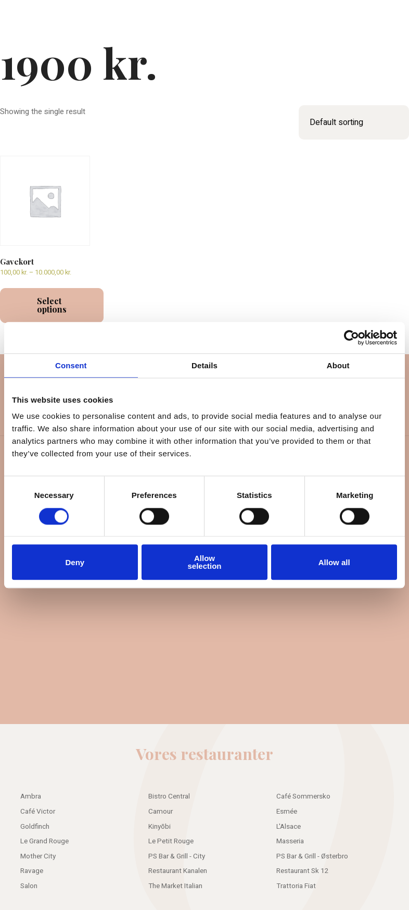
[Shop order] (354, 122)
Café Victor (37, 811)
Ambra (30, 796)
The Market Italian (175, 886)
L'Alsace (288, 826)
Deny (74, 562)
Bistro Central (169, 796)
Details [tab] (204, 365)
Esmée (286, 811)
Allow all (334, 562)
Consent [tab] (71, 365)
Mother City (38, 856)
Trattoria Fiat (296, 886)
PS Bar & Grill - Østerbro (312, 856)
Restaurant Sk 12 (302, 871)
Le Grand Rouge (44, 841)
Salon (28, 886)
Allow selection (204, 562)
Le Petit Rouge (171, 841)
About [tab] (338, 365)
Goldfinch (34, 826)
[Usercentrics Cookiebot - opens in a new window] (351, 337)
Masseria (290, 841)
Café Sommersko (303, 796)
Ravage (31, 871)
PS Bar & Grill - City (176, 856)
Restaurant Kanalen (177, 871)
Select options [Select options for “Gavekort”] (52, 305)
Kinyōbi (159, 826)
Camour (160, 811)
